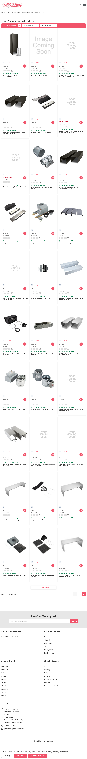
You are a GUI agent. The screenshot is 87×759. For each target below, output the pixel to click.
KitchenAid (4, 670)
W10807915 (34, 68)
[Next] (84, 594)
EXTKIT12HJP (6, 179)
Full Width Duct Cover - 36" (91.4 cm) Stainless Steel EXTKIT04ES (69, 520)
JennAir (3, 676)
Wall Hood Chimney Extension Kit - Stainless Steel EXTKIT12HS (71, 354)
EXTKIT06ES (6, 513)
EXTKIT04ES (62, 513)
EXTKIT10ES (62, 402)
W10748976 (6, 236)
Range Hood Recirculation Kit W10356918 (42, 520)
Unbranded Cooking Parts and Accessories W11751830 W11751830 (43, 465)
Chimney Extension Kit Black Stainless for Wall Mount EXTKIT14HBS (15, 133)
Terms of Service (50, 647)
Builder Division (49, 653)
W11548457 (6, 568)
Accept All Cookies (37, 756)
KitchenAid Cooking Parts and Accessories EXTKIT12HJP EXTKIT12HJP (15, 187)
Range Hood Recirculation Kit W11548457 (14, 575)
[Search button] (80, 4)
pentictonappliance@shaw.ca (14, 729)
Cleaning (47, 670)
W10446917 (34, 180)
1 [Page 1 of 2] (74, 594)
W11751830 (34, 457)
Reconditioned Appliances (53, 686)
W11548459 (34, 568)
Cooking (47, 666)
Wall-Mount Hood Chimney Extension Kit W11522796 (14, 465)
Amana (3, 683)
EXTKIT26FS (62, 236)
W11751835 (34, 291)
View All (3, 696)
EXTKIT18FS (62, 291)
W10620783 (6, 346)
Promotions (48, 643)
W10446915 (34, 402)
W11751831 (62, 457)
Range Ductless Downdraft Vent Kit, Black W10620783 (15, 354)
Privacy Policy (48, 650)
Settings (7, 756)
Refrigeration (48, 673)
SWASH (3, 692)
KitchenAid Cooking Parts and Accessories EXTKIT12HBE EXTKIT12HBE (71, 132)
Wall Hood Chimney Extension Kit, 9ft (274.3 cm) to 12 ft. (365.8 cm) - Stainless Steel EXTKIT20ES (71, 76)
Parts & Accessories (50, 679)
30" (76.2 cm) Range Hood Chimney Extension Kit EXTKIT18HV (69, 188)
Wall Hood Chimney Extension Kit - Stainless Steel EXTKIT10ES (71, 410)
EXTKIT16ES (6, 68)
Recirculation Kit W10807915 (39, 75)
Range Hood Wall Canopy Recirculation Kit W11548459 (43, 576)
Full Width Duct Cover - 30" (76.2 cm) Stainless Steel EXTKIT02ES (69, 576)
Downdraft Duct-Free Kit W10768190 (41, 132)
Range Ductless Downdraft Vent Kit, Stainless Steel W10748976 (13, 244)
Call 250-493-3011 (10, 725)
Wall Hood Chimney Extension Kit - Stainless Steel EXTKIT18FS (71, 299)
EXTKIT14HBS (6, 125)
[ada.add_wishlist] (24, 66)
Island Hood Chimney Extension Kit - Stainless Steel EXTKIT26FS (69, 244)
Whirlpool (4, 666)
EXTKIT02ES (62, 568)
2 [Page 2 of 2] (79, 594)
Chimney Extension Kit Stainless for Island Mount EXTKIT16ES (15, 76)
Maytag (3, 679)
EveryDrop (5, 689)
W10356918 (34, 513)
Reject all (20, 756)
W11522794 (34, 346)
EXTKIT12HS (62, 346)
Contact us (47, 637)
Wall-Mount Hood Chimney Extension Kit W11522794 (42, 354)
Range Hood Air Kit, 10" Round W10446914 (14, 409)
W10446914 (6, 402)
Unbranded (5, 673)
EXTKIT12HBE (62, 124)
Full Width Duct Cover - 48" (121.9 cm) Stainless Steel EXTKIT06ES (13, 520)
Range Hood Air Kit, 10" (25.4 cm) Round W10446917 (42, 188)
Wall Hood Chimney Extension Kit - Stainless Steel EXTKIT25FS (15, 299)
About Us (47, 640)
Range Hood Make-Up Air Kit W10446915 (42, 409)
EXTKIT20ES (62, 68)
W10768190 (34, 125)
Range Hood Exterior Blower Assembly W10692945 (42, 244)
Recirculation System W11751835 (40, 298)
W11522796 (6, 457)
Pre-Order (47, 683)
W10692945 (34, 236)
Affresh (3, 686)
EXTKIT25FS (6, 291)
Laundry (47, 676)
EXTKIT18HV (62, 180)
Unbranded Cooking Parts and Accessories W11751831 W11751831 (71, 465)
